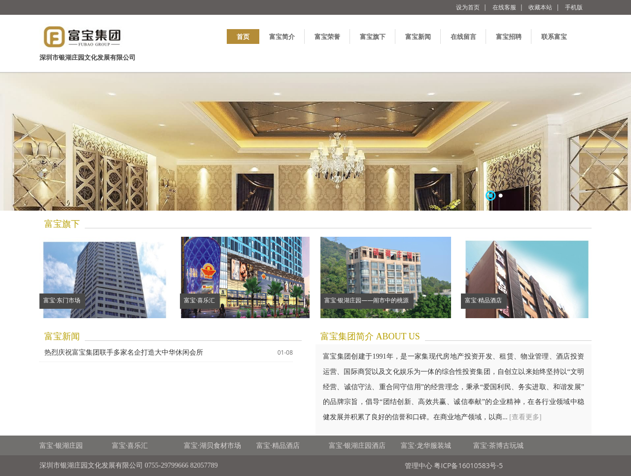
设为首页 (468, 7)
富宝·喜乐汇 (130, 445)
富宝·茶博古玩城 (498, 445)
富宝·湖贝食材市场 (212, 445)
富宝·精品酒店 (278, 445)
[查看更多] (525, 417)
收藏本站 (540, 7)
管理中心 (418, 465)
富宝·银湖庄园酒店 (357, 445)
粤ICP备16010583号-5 (468, 465)
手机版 (574, 7)
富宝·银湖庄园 (61, 445)
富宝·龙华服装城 (426, 445)
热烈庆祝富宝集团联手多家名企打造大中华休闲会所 (123, 352)
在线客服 (504, 7)
